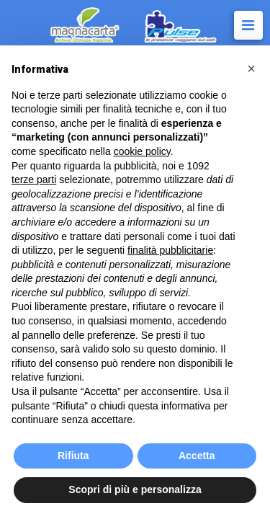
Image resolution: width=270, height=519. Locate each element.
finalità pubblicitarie (170, 250)
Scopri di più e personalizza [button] (134, 489)
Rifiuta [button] (73, 455)
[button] (251, 68)
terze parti (34, 179)
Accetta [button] (197, 455)
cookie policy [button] (142, 151)
